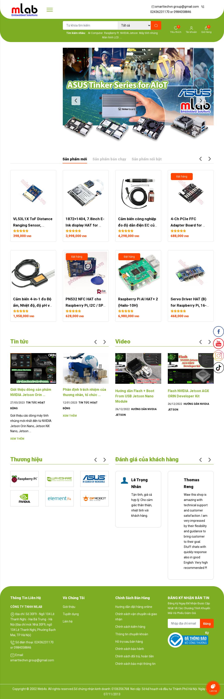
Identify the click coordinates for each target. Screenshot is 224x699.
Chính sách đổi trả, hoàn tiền (134, 656)
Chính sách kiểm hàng (130, 626)
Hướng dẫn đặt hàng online (133, 607)
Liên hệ (67, 621)
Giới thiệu (69, 607)
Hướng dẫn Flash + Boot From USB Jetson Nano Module (134, 396)
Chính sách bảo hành (129, 649)
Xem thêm (17, 438)
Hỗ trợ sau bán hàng (129, 641)
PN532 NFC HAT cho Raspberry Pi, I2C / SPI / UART (85, 305)
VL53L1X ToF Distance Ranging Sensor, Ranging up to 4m (33, 225)
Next (200, 100)
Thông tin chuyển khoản (131, 634)
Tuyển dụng (71, 614)
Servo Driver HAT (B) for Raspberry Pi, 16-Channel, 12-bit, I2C (189, 305)
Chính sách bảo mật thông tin (135, 663)
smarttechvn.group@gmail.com (175, 6)
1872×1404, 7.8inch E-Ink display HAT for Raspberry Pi (85, 225)
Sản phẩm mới (75, 159)
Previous (76, 100)
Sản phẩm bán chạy (109, 159)
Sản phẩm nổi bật (147, 159)
